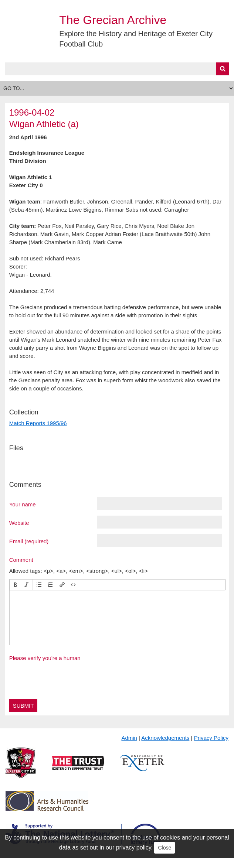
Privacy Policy (211, 738)
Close (164, 848)
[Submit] (222, 68)
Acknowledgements (165, 738)
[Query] (117, 68)
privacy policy (133, 847)
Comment (21, 560)
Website (19, 523)
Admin (129, 738)
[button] (15, 584)
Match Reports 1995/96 (38, 423)
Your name (22, 504)
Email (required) (29, 541)
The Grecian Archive (112, 20)
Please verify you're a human (45, 658)
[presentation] (15, 585)
